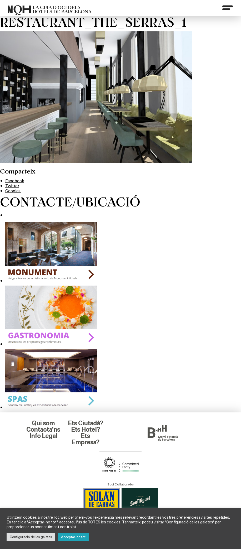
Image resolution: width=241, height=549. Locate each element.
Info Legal (43, 436)
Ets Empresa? (85, 439)
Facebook (14, 180)
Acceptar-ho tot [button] (73, 536)
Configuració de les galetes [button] (31, 536)
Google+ (13, 190)
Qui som (43, 423)
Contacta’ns (43, 430)
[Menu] (227, 7)
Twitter (12, 185)
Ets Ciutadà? (85, 423)
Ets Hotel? (85, 430)
